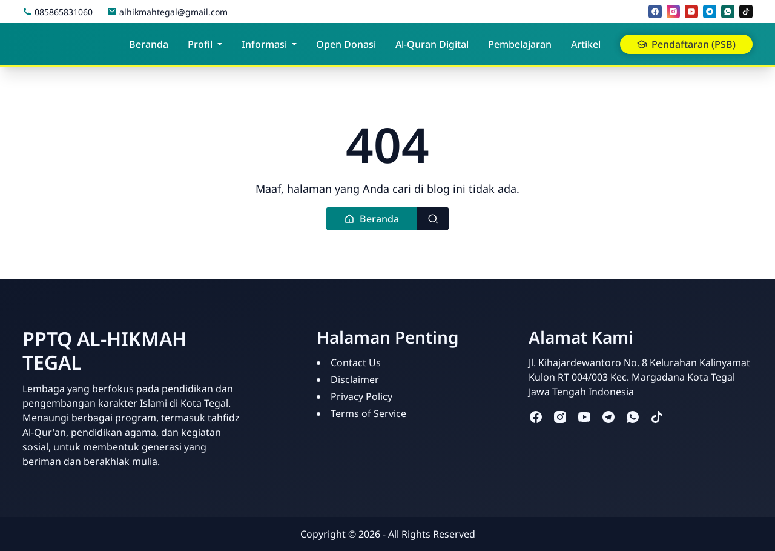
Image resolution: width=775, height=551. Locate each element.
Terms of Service (368, 413)
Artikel (586, 44)
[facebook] (655, 11)
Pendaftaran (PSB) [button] (686, 44)
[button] (371, 218)
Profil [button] (200, 44)
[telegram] (709, 11)
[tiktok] (746, 11)
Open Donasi (346, 44)
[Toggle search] (433, 218)
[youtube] (691, 11)
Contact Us (356, 362)
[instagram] (673, 11)
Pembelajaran (520, 44)
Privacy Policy (361, 396)
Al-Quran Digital (432, 44)
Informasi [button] (264, 44)
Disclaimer (355, 379)
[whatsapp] (727, 11)
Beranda (148, 44)
